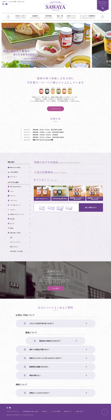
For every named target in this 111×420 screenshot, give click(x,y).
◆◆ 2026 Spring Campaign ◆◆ (43, 140)
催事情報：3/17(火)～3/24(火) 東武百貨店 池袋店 (48, 137)
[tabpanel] (46, 45)
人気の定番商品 (14, 172)
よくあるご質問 (12, 1)
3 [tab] (58, 69)
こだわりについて (55, 108)
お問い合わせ (20, 1)
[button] (8, 16)
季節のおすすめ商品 (15, 167)
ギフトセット (13, 176)
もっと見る (55, 288)
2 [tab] (56, 69)
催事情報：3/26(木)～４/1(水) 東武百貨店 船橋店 (48, 132)
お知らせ (4, 1)
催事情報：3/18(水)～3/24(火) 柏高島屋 (45, 135)
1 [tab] (54, 69)
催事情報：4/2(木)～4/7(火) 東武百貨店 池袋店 (47, 129)
